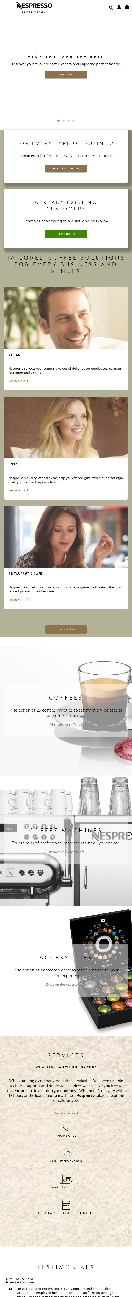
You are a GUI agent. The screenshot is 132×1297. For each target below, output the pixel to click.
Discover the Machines (66, 852)
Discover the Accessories (66, 985)
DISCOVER (66, 74)
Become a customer (66, 168)
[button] (58, 121)
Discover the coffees (66, 725)
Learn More (18, 381)
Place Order (66, 234)
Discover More (66, 629)
